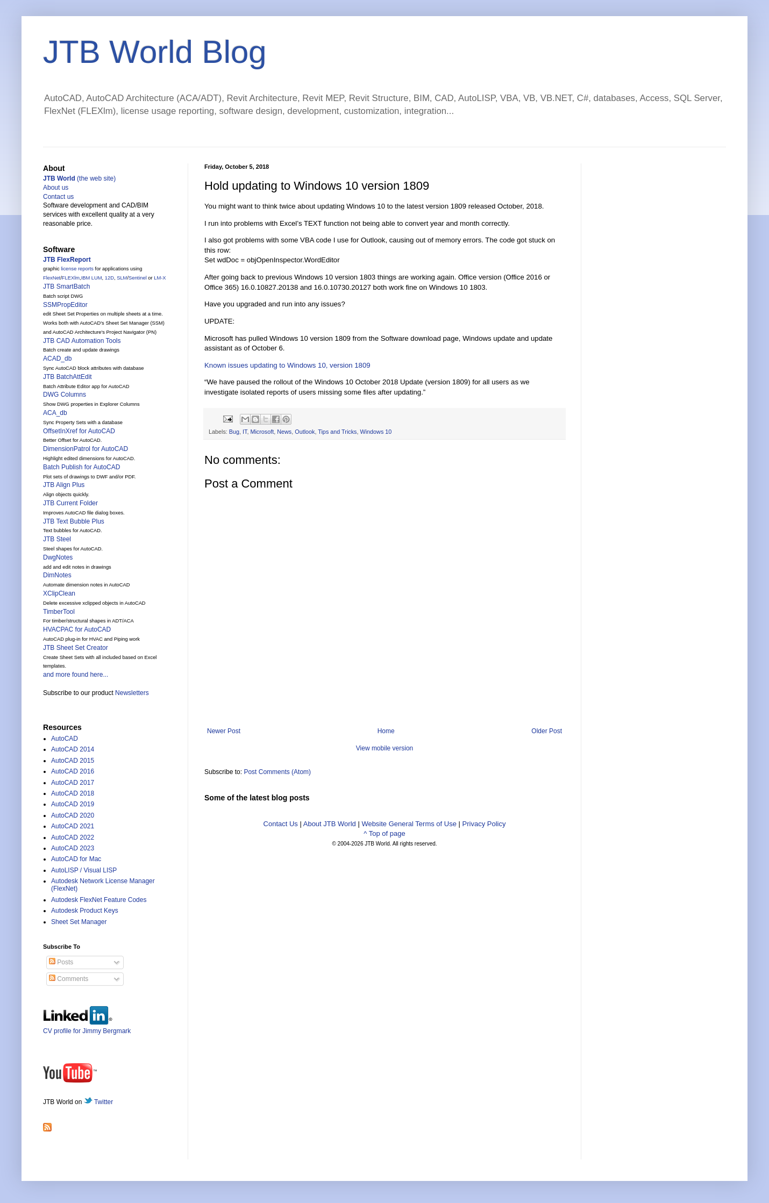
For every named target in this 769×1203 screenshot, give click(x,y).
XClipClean (59, 593)
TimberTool (59, 611)
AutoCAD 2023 (72, 848)
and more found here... (75, 674)
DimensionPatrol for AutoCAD (85, 449)
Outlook (305, 431)
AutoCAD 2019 (72, 804)
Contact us (58, 196)
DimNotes (57, 575)
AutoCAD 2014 (72, 749)
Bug (234, 431)
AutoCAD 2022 (72, 837)
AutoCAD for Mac (76, 859)
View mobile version (385, 748)
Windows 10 (375, 431)
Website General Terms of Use (409, 824)
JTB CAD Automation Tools (82, 341)
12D (109, 278)
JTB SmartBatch (66, 286)
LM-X (160, 278)
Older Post (546, 731)
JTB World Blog (155, 52)
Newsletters (132, 693)
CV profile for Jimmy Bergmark (87, 1027)
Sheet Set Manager (78, 922)
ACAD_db (57, 358)
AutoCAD (64, 738)
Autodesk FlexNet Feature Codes (98, 900)
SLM (122, 278)
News (284, 431)
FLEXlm (71, 278)
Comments (68, 979)
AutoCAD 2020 (72, 815)
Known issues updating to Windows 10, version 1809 (287, 365)
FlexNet (51, 278)
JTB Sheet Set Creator (75, 647)
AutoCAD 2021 (72, 826)
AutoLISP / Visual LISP (84, 870)
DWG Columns (64, 394)
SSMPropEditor (65, 305)
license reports (77, 268)
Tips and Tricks (337, 431)
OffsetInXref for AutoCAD (79, 431)
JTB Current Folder (70, 503)
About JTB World (329, 824)
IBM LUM (91, 278)
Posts (61, 962)
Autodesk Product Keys (84, 910)
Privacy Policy (484, 824)
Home (386, 731)
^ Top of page (384, 833)
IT (245, 431)
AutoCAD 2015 (72, 760)
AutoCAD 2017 (72, 782)
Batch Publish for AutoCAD (81, 467)
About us (55, 187)
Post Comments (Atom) (277, 772)
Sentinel (138, 278)
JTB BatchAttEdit (67, 377)
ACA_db (55, 413)
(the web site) (79, 178)
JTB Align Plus (63, 485)
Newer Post (223, 731)
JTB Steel (57, 539)
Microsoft (262, 431)
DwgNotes (58, 557)
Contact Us (281, 824)
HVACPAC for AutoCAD (77, 629)
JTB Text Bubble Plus (73, 521)
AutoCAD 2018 (72, 793)
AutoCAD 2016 (72, 771)
